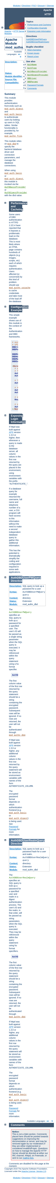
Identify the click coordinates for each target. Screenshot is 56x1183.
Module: (14, 604)
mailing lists (28, 1158)
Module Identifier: (14, 76)
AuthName (32, 65)
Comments (32, 88)
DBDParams (32, 82)
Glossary (41, 5)
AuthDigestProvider (15, 192)
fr (20, 57)
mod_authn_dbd (17, 735)
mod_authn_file (13, 136)
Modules (16, 5)
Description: (11, 62)
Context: (14, 598)
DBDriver (32, 78)
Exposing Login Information (39, 31)
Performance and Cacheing (39, 25)
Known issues (33, 53)
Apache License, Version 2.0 (33, 1171)
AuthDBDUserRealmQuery (37, 42)
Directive (16, 580)
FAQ (34, 5)
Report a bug (33, 56)
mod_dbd (11, 144)
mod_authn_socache (19, 288)
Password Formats (35, 85)
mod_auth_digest (13, 109)
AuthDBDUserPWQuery (36, 39)
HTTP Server (19, 31)
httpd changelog (34, 50)
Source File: (11, 79)
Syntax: (13, 592)
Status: (8, 73)
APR (11, 432)
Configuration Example (37, 28)
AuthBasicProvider (15, 187)
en (19, 54)
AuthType (32, 68)
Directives (26, 5)
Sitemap (50, 5)
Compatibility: (12, 82)
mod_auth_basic (13, 114)
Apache (7, 31)
